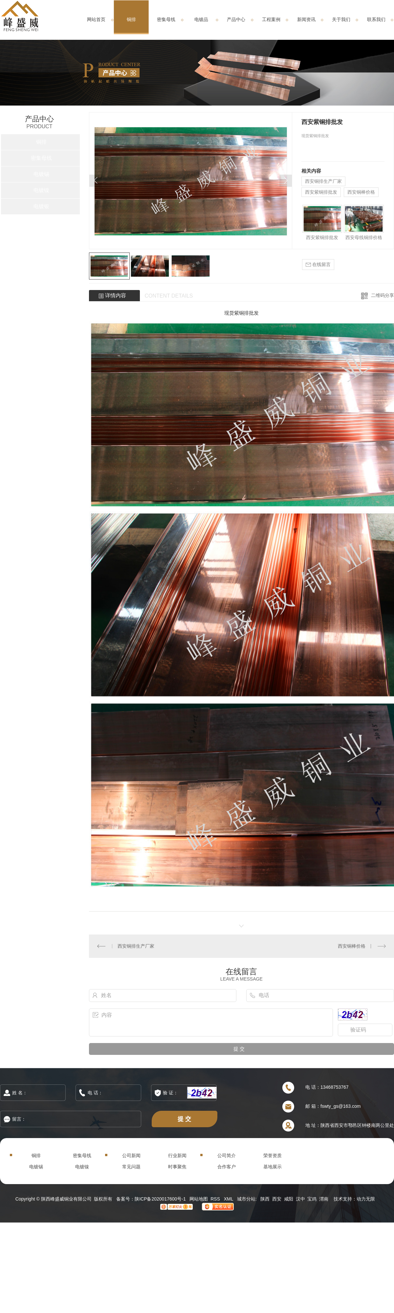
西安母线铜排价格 (363, 237)
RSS (215, 1199)
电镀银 (41, 206)
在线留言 (318, 264)
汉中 (300, 1199)
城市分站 (246, 1199)
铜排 (131, 19)
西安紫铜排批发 (321, 192)
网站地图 (198, 1199)
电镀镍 (41, 190)
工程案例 (271, 19)
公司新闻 (131, 1155)
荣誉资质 (272, 1155)
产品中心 (236, 19)
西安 (276, 1199)
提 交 (184, 1118)
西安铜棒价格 (361, 192)
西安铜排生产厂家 (323, 181)
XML (229, 1199)
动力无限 (366, 1199)
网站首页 (96, 19)
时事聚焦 (177, 1166)
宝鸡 (312, 1199)
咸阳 (288, 1199)
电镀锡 (41, 174)
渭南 (323, 1199)
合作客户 (226, 1166)
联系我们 (376, 19)
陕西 (265, 1199)
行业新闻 (177, 1155)
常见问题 (131, 1166)
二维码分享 (382, 295)
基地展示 (272, 1166)
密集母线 (166, 19)
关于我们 (341, 19)
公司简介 (226, 1155)
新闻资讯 (306, 19)
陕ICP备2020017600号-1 (160, 1199)
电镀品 (201, 19)
